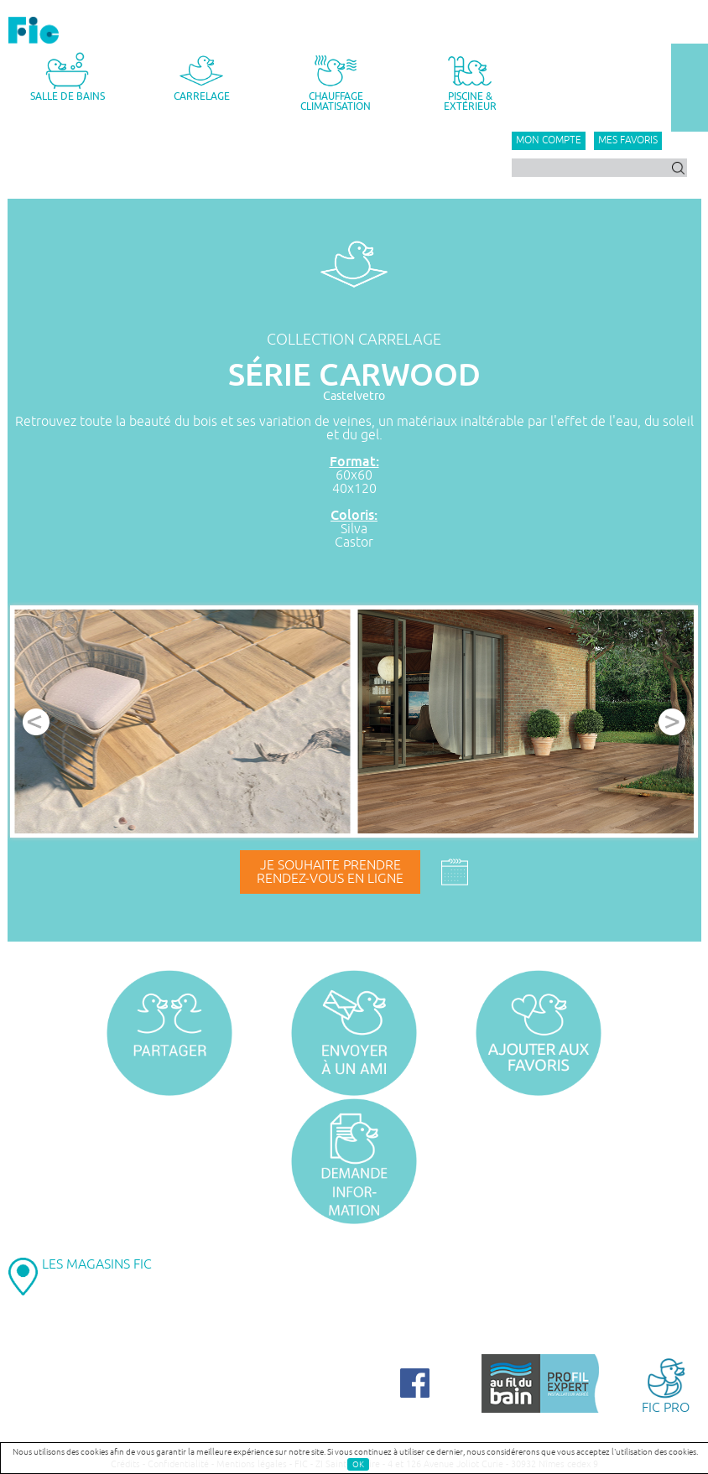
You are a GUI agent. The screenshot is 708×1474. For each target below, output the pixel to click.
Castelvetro (354, 396)
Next (672, 721)
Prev (36, 721)
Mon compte (548, 140)
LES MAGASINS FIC (97, 1264)
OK (358, 1464)
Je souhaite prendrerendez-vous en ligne (330, 872)
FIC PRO (665, 1384)
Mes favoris (628, 140)
